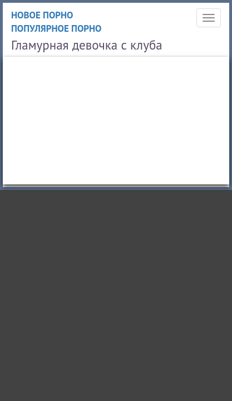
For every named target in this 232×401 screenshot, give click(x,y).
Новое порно (42, 15)
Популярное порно (56, 28)
